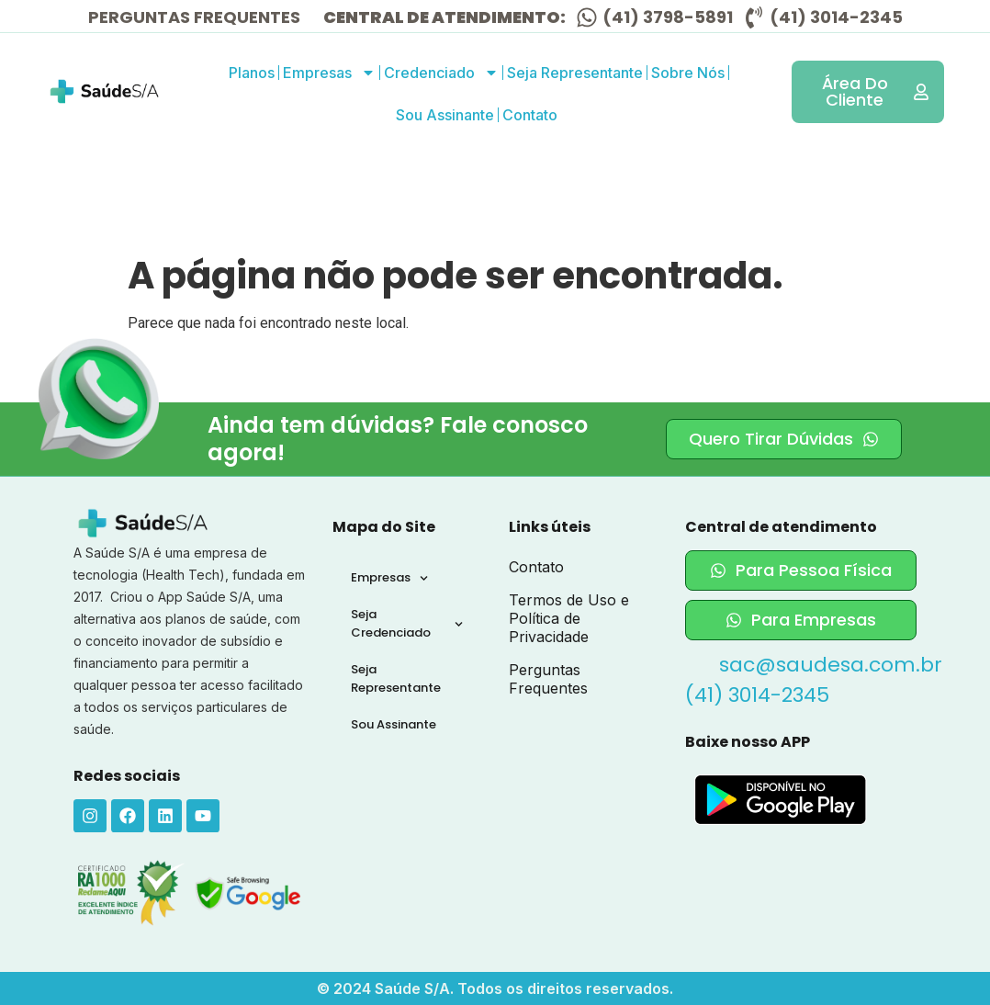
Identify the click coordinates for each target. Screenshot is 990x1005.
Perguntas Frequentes (548, 679)
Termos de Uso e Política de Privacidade (569, 618)
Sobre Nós (688, 72)
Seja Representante (575, 72)
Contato (529, 115)
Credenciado (441, 72)
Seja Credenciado (407, 623)
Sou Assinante (445, 115)
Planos (252, 72)
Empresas (329, 72)
